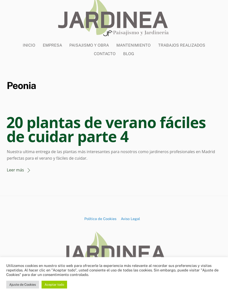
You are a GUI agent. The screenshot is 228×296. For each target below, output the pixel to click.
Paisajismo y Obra (89, 45)
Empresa (52, 45)
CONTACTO (105, 53)
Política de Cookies (100, 219)
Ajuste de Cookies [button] (22, 284)
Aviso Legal (130, 219)
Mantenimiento (133, 45)
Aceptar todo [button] (54, 284)
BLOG (128, 53)
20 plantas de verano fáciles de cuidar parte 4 (106, 129)
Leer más (15, 170)
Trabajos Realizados (181, 45)
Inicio (29, 45)
